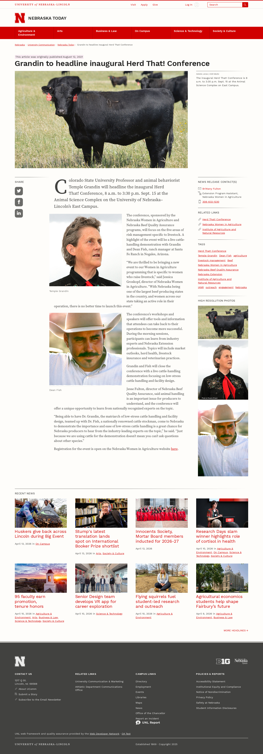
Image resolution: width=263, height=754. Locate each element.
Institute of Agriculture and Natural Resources (219, 231)
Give (155, 4)
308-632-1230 (210, 201)
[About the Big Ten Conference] (223, 661)
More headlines (235, 630)
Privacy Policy (204, 697)
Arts (60, 31)
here (174, 449)
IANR (201, 287)
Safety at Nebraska (208, 702)
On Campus (142, 31)
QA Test (126, 733)
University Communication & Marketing (99, 681)
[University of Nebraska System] (241, 661)
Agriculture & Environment (26, 32)
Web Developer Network (104, 733)
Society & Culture (224, 31)
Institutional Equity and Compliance (218, 686)
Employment (143, 686)
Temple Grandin (207, 255)
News (139, 708)
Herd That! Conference (216, 219)
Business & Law (106, 31)
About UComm (27, 688)
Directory (141, 681)
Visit (133, 4)
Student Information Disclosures (216, 708)
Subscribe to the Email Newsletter (40, 699)
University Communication (41, 45)
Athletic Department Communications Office (98, 688)
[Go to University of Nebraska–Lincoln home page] (20, 18)
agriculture (240, 255)
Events (140, 692)
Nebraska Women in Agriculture (221, 224)
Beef (230, 260)
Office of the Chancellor (150, 713)
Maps (139, 702)
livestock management (211, 260)
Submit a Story (28, 694)
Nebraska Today (47, 18)
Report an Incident (148, 721)
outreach (211, 287)
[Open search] (227, 4)
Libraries (141, 697)
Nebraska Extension (210, 274)
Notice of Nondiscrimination (213, 692)
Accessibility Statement (210, 681)
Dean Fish (225, 255)
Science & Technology (188, 31)
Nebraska (20, 45)
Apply (144, 4)
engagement (226, 287)
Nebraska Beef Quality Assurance (218, 269)
